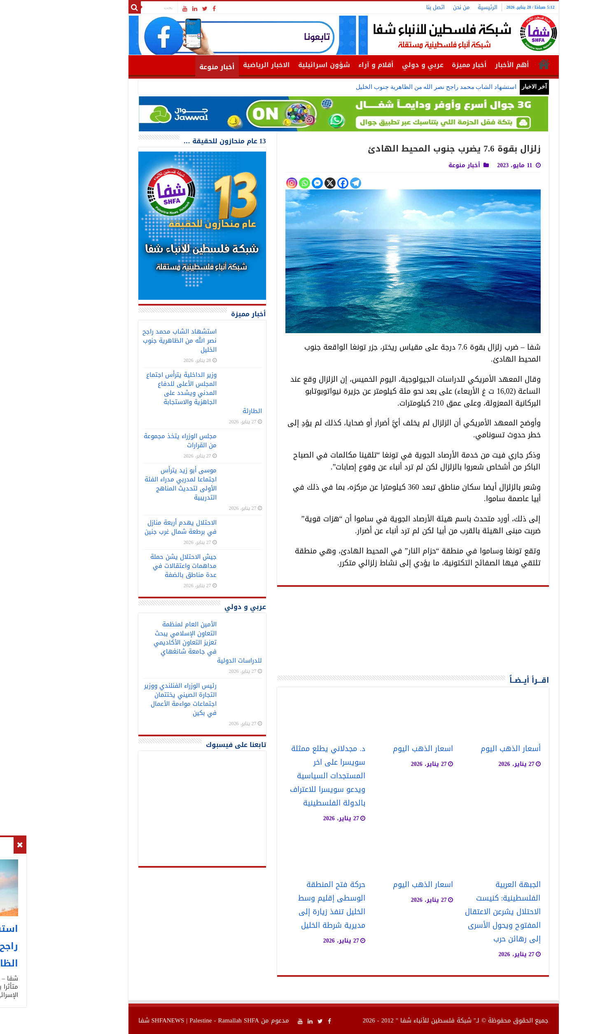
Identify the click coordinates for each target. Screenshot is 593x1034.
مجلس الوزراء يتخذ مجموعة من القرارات (133, 440)
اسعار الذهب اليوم (376, 749)
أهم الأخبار (465, 64)
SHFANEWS (121, 1020)
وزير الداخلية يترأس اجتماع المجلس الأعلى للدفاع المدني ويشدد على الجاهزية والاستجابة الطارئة (157, 393)
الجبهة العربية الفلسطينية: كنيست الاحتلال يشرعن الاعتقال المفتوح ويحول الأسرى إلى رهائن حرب (456, 912)
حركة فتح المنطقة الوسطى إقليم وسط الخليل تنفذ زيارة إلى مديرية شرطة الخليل (284, 905)
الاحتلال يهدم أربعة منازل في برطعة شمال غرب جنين (134, 527)
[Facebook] (295, 183)
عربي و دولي (376, 64)
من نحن (414, 7)
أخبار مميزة (422, 64)
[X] (283, 183)
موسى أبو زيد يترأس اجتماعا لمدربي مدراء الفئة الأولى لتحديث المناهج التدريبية (134, 483)
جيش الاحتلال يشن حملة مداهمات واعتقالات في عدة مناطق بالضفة (136, 566)
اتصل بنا (388, 7)
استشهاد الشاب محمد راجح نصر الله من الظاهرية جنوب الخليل (389, 87)
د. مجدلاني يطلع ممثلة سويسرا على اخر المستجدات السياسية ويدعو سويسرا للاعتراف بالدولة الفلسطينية (280, 776)
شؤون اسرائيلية (277, 64)
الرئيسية (441, 7)
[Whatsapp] (257, 183)
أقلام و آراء (329, 64)
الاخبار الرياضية (219, 64)
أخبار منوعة (170, 67)
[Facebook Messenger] (270, 183)
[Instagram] (244, 183)
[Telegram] (308, 183)
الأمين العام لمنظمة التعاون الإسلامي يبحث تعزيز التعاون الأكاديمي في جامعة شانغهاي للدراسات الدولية (161, 642)
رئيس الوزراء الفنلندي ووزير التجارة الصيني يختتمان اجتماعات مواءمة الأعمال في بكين (133, 699)
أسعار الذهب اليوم (464, 749)
